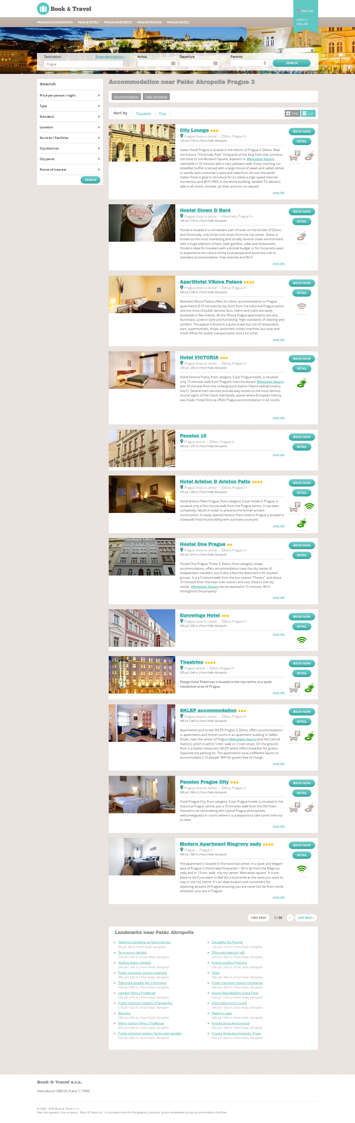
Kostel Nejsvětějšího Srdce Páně (235, 993)
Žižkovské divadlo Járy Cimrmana (142, 983)
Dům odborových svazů (229, 1003)
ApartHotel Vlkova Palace (211, 281)
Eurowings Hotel (200, 615)
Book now (302, 131)
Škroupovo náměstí (132, 952)
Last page (306, 917)
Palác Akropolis (156, 96)
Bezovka (124, 1013)
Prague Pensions (149, 22)
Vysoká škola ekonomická (230, 1023)
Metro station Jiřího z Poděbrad (141, 1023)
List (310, 113)
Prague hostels (178, 22)
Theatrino (191, 662)
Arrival (142, 56)
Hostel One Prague (203, 544)
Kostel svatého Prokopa (229, 962)
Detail (302, 141)
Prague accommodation (55, 22)
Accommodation (126, 96)
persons (236, 56)
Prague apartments (118, 22)
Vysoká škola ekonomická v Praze (236, 1033)
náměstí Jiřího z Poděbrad (137, 993)
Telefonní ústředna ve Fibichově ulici (144, 942)
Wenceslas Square (260, 159)
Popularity (143, 113)
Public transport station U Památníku (145, 1003)
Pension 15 (193, 435)
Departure (187, 56)
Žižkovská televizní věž (228, 952)
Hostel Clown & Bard (205, 210)
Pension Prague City (204, 782)
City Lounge (194, 130)
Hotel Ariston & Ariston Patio (215, 481)
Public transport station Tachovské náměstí (149, 1033)
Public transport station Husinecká (237, 983)
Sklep (216, 972)
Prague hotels (88, 22)
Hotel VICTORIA (199, 357)
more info (278, 192)
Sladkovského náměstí (134, 962)
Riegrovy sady (222, 1013)
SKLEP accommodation (208, 710)
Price (162, 113)
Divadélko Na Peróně (227, 942)
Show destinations (110, 56)
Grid (295, 113)
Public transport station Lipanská (142, 972)
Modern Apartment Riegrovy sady (220, 844)
